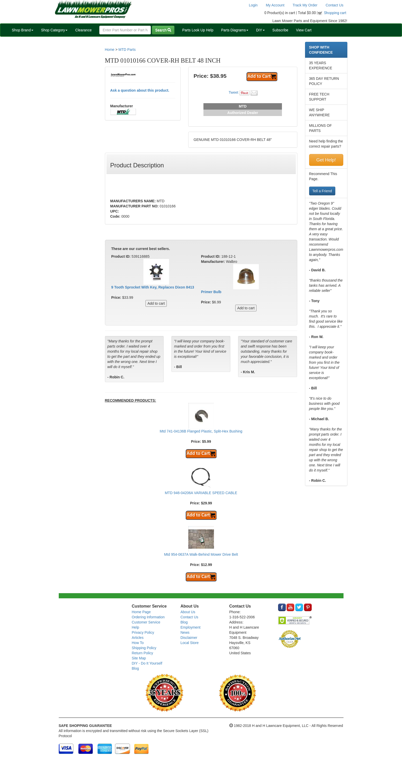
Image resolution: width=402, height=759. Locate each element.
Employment (191, 627)
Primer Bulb (211, 292)
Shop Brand (22, 30)
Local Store (190, 643)
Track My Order (305, 5)
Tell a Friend (322, 191)
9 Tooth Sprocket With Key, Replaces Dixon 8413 (152, 287)
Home (109, 49)
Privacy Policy (143, 632)
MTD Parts (127, 49)
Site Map (139, 658)
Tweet (233, 92)
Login (253, 5)
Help (135, 627)
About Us (188, 612)
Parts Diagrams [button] (234, 30)
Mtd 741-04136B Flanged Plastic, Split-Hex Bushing (201, 431)
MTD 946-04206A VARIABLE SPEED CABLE (201, 493)
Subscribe (280, 30)
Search (163, 30)
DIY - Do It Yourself (147, 663)
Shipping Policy (144, 648)
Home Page (141, 612)
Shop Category (54, 30)
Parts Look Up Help (197, 30)
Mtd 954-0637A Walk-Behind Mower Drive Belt (201, 554)
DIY (260, 30)
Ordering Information (148, 617)
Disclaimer (189, 638)
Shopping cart (335, 13)
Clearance (83, 30)
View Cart (303, 30)
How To (138, 643)
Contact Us (334, 5)
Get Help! (326, 159)
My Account (275, 5)
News (185, 632)
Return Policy (142, 653)
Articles (138, 638)
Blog (135, 668)
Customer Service (146, 622)
